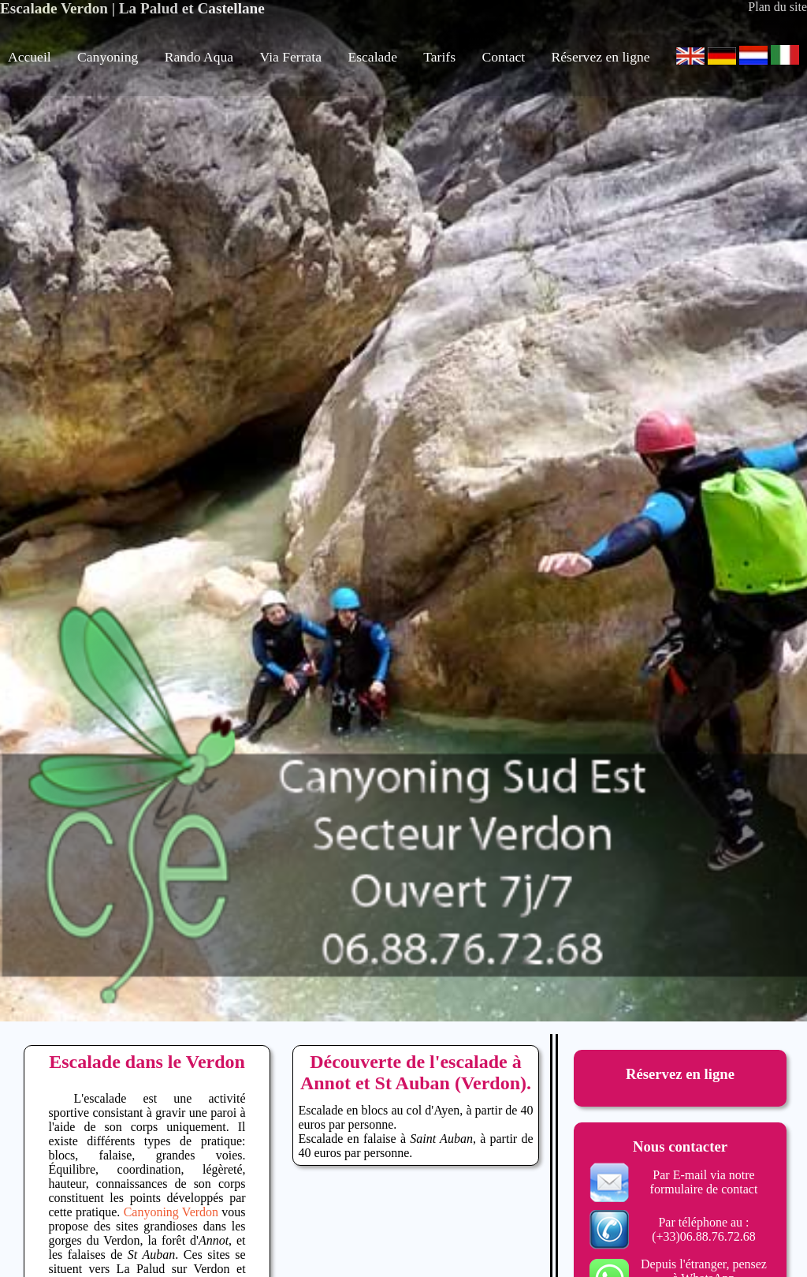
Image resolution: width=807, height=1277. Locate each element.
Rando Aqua (199, 57)
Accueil (29, 57)
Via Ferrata (291, 57)
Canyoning (107, 57)
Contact (503, 57)
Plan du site (777, 6)
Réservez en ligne (601, 57)
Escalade (372, 57)
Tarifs (439, 57)
